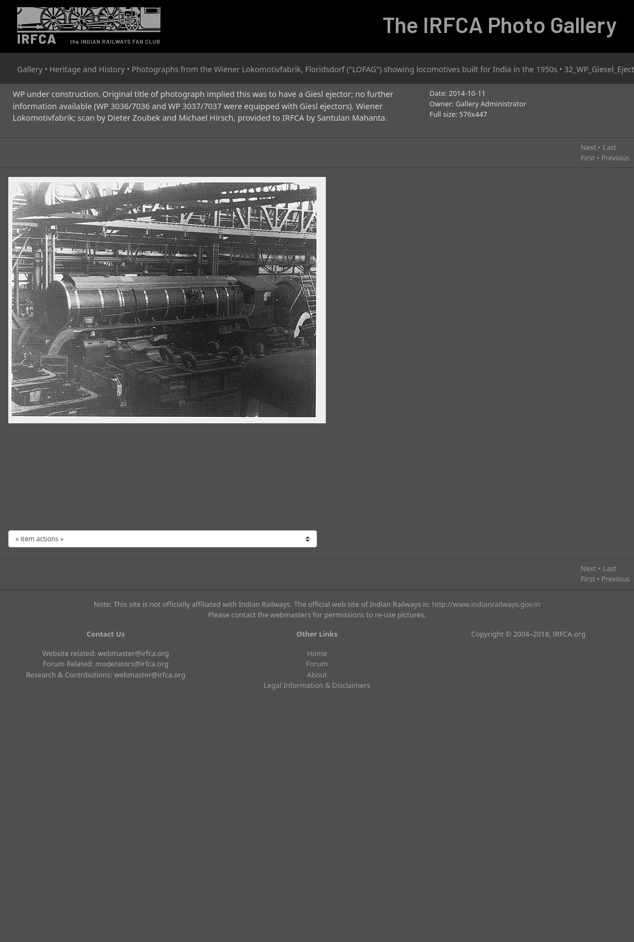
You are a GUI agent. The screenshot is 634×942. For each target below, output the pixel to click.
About (317, 675)
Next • (590, 147)
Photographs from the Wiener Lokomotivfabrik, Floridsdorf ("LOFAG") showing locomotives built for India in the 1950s (344, 69)
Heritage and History (87, 69)
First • (590, 158)
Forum (317, 664)
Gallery (29, 69)
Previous (615, 158)
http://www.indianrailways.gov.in (486, 604)
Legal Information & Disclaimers (317, 685)
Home (317, 653)
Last (609, 147)
